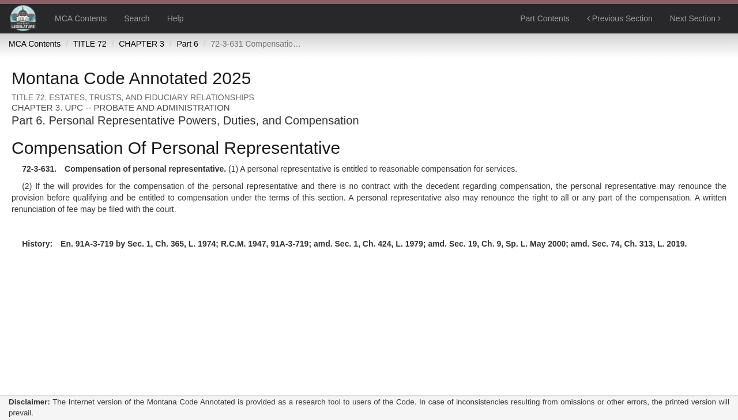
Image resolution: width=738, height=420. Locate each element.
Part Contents (545, 18)
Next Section (695, 18)
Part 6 (187, 43)
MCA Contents (81, 18)
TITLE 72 (90, 43)
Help (175, 18)
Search (136, 18)
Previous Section (620, 18)
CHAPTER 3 (141, 43)
